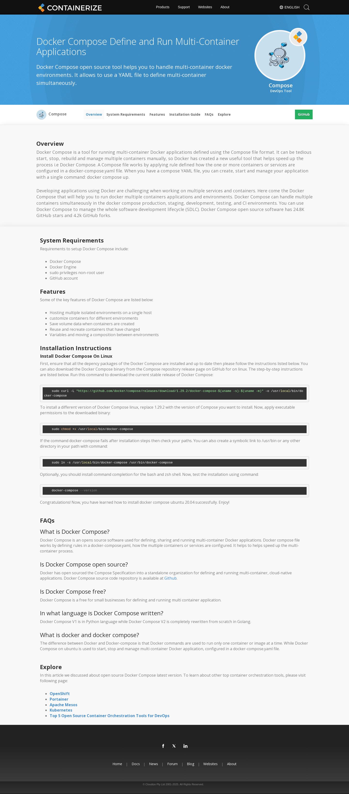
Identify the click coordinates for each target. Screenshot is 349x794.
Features (157, 114)
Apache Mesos (63, 704)
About (225, 7)
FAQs (209, 114)
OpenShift (60, 693)
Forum (172, 764)
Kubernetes (61, 710)
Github (170, 578)
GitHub (304, 114)
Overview (94, 114)
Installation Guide (184, 114)
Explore (224, 114)
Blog (190, 764)
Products (162, 7)
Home (117, 764)
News (153, 764)
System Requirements (125, 114)
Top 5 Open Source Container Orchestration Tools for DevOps (109, 715)
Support (184, 7)
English (289, 7)
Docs (135, 764)
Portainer (59, 699)
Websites (205, 7)
